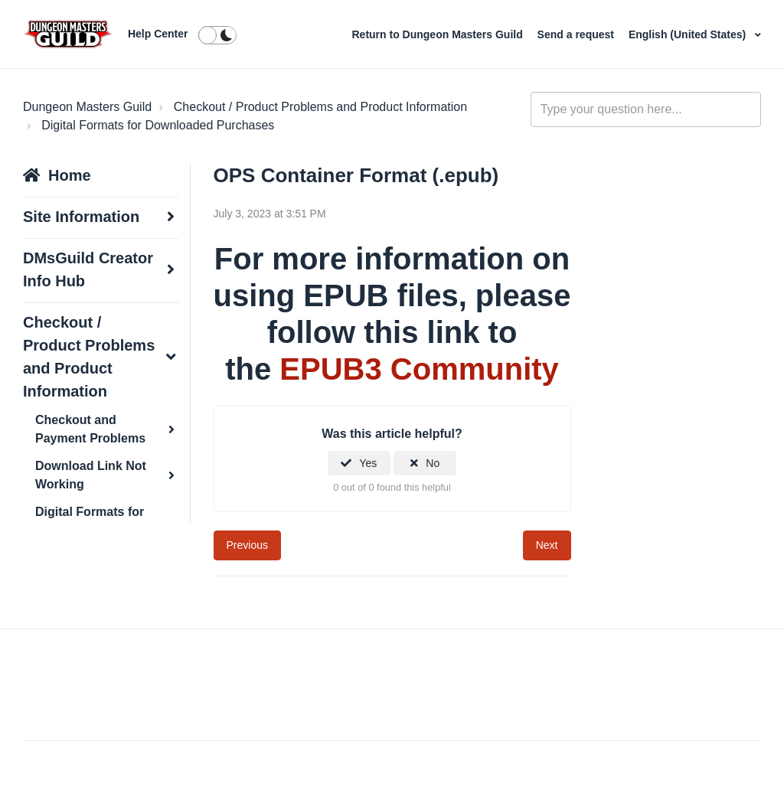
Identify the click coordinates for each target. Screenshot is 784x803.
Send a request (577, 34)
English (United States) (689, 34)
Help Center (158, 34)
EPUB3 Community (419, 369)
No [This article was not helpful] (432, 463)
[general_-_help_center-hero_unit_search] (646, 109)
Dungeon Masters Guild (87, 106)
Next (547, 545)
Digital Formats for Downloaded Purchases (157, 125)
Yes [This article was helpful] (368, 463)
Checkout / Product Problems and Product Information (320, 106)
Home (69, 175)
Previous (247, 545)
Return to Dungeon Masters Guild (438, 34)
